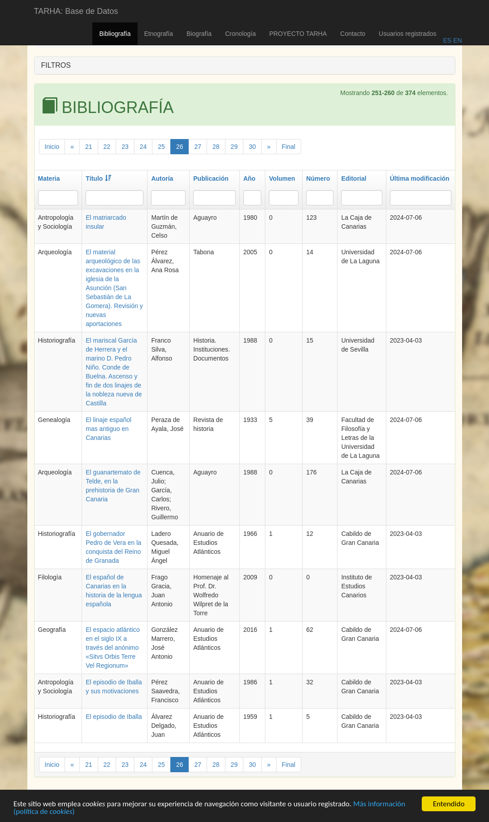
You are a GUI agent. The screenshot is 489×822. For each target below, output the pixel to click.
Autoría (162, 178)
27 (197, 146)
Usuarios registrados (407, 33)
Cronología (240, 33)
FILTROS (56, 65)
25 (161, 146)
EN (456, 40)
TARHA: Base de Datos (76, 11)
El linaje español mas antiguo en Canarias (108, 428)
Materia (49, 178)
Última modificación (420, 178)
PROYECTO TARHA (298, 33)
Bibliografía (114, 33)
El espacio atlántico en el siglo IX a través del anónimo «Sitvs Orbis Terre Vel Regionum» (113, 647)
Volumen (282, 178)
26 (179, 146)
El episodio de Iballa (114, 716)
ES (447, 40)
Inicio (52, 146)
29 (234, 146)
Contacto (352, 33)
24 (143, 146)
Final (288, 146)
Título (98, 178)
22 (107, 146)
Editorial (353, 178)
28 (216, 146)
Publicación (211, 178)
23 (125, 146)
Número (318, 178)
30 (252, 146)
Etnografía (158, 33)
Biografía (199, 33)
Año (249, 178)
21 (88, 146)
